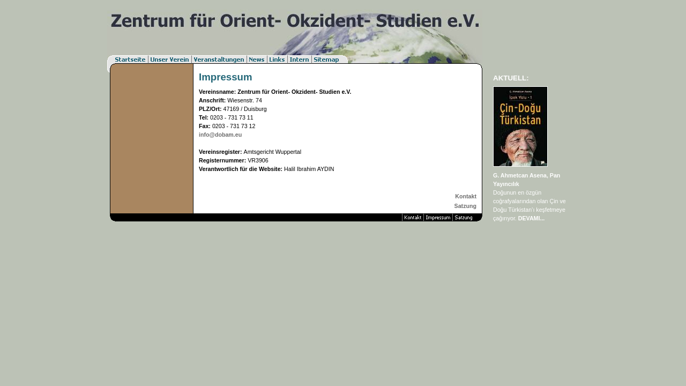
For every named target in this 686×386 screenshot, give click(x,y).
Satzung (465, 206)
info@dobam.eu (220, 134)
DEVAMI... (531, 218)
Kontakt (465, 196)
